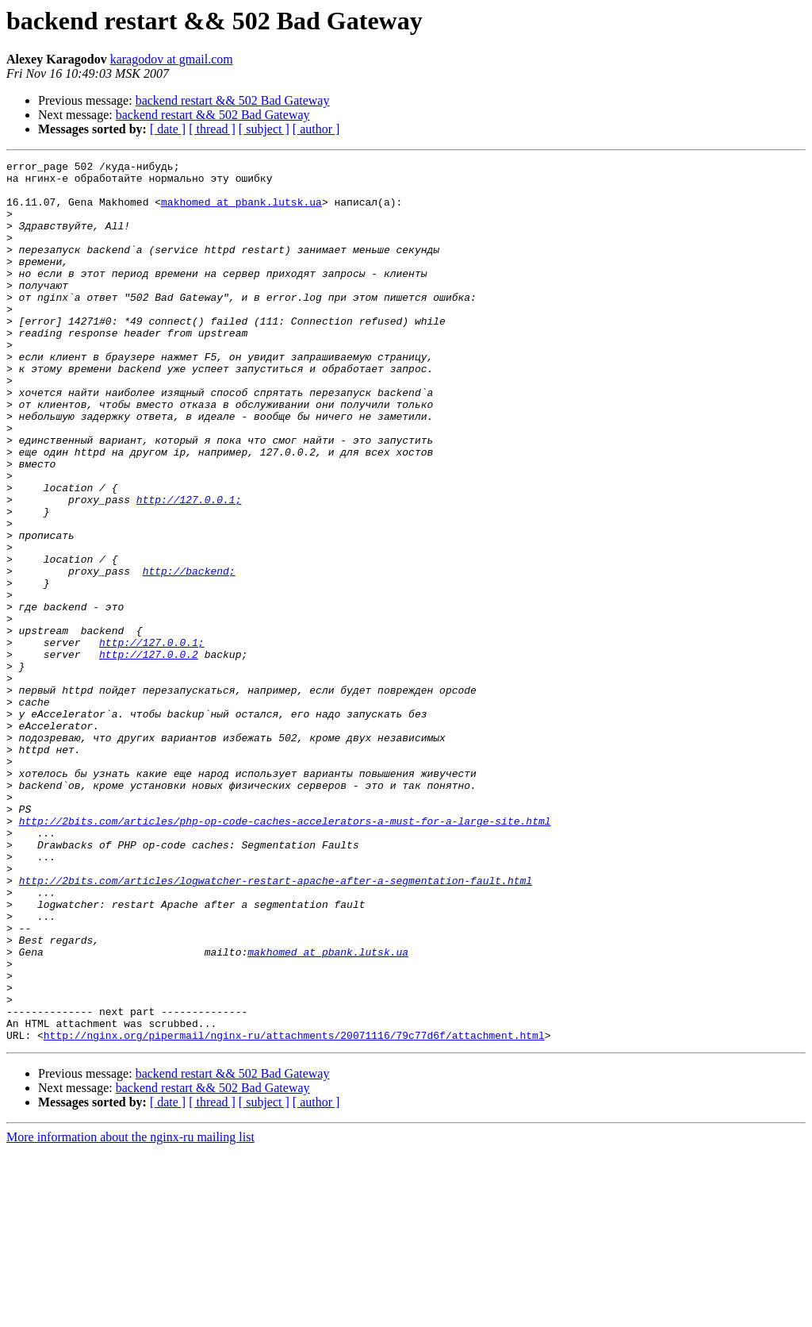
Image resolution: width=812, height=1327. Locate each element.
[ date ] (168, 129)
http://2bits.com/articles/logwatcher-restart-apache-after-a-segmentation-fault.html (275, 1025)
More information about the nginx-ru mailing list (130, 1313)
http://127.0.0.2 (148, 754)
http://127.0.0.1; (189, 568)
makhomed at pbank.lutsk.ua (241, 211)
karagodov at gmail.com (171, 59)
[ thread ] (212, 129)
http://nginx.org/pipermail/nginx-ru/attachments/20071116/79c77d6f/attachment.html (294, 1211)
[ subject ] (264, 129)
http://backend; (189, 654)
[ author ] (316, 129)
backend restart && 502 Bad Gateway (233, 100)
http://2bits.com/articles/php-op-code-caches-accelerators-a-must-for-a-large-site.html (285, 954)
